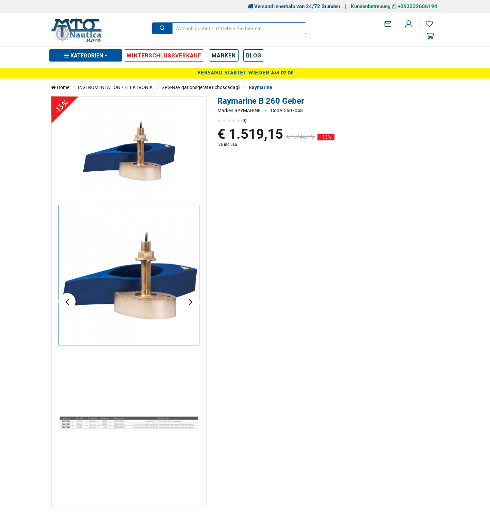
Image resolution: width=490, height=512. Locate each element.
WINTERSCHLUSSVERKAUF (164, 55)
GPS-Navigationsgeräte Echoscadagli (200, 87)
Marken (224, 55)
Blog (253, 55)
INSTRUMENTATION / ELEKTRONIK (115, 87)
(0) (231, 120)
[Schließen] (162, 28)
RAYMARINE (247, 110)
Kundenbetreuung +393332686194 (394, 6)
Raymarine (260, 87)
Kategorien (86, 55)
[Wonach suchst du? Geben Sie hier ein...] (239, 28)
